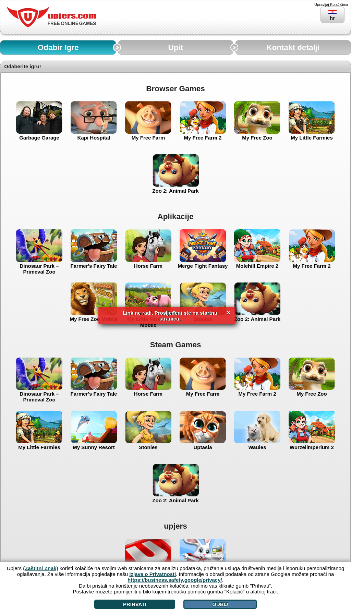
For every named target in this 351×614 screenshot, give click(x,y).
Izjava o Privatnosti (152, 574)
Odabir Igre (58, 47)
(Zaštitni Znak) (40, 568)
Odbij (220, 604)
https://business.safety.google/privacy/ (175, 580)
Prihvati (134, 604)
